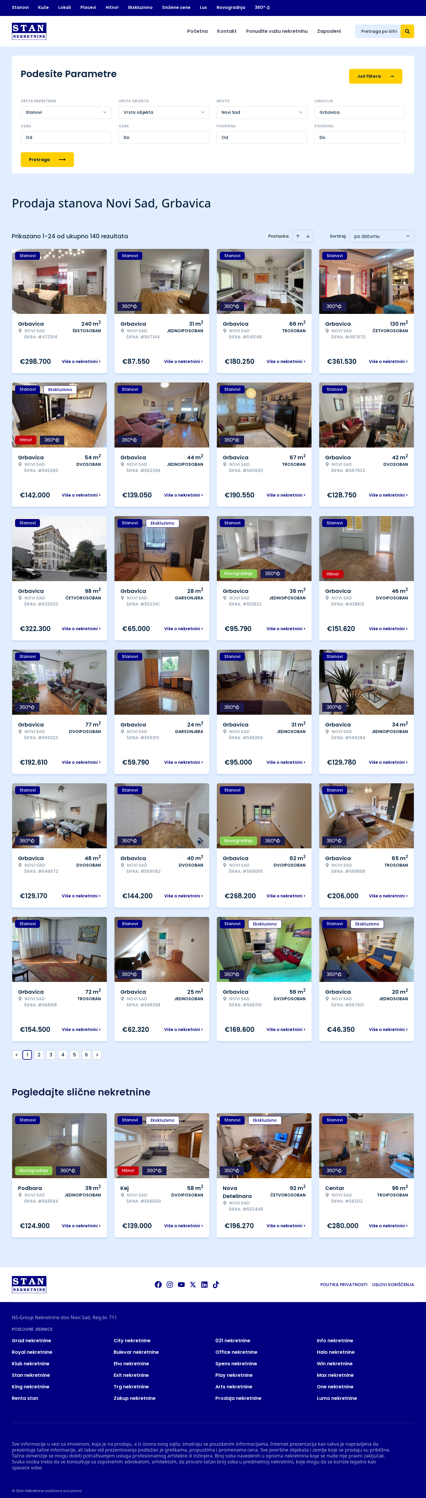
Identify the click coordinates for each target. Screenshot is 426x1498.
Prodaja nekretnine (238, 1393)
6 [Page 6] (86, 1050)
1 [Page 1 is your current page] (27, 1050)
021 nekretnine (232, 1336)
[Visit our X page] (192, 1280)
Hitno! (112, 7)
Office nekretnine (236, 1347)
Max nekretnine (335, 1370)
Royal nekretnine (32, 1347)
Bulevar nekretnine (136, 1347)
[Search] (407, 31)
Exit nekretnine (131, 1370)
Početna (197, 31)
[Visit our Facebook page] (158, 1280)
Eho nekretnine (131, 1359)
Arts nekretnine (233, 1382)
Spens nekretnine (236, 1359)
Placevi (88, 7)
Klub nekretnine (30, 1359)
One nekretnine (335, 1382)
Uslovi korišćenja (393, 1280)
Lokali (64, 7)
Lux (203, 7)
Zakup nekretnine (135, 1393)
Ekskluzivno (140, 7)
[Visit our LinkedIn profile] (204, 1280)
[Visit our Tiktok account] (216, 1280)
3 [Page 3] (50, 1050)
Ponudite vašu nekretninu (277, 31)
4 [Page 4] (62, 1050)
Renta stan (25, 1393)
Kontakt (227, 31)
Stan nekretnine (31, 1370)
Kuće (43, 7)
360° (262, 7)
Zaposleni (329, 31)
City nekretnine (132, 1336)
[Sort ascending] (297, 231)
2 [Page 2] (39, 1050)
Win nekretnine (335, 1359)
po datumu (367, 231)
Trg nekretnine (131, 1382)
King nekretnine (30, 1382)
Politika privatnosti (343, 1280)
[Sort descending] (308, 231)
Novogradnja (231, 7)
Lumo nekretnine (337, 1393)
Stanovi (20, 7)
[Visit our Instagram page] (169, 1280)
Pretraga (47, 155)
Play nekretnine (234, 1370)
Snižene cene (176, 7)
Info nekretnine (335, 1336)
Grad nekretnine (31, 1336)
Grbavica (330, 108)
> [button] (97, 1050)
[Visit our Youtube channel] (181, 1280)
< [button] (16, 1050)
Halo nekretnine (336, 1347)
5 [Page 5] (74, 1050)
